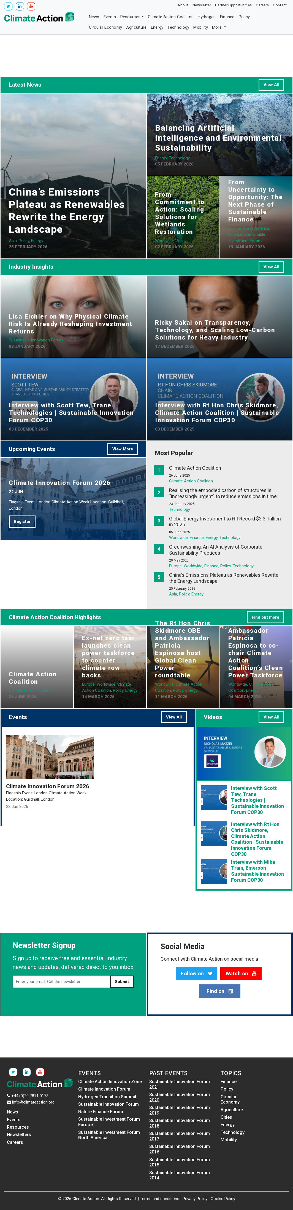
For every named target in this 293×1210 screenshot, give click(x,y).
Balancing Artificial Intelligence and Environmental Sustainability (218, 138)
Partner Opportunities (233, 5)
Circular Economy (105, 27)
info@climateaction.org (33, 1102)
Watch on (241, 974)
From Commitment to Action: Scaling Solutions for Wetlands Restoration (180, 213)
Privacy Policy (195, 1198)
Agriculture (136, 27)
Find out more (265, 617)
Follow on (197, 974)
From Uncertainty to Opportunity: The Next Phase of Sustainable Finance (255, 200)
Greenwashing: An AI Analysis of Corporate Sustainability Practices (215, 550)
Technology (178, 27)
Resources (130, 16)
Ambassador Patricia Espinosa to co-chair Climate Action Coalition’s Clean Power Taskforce (255, 653)
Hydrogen (207, 16)
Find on (220, 991)
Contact (280, 5)
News (94, 16)
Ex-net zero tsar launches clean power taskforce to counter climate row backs (108, 656)
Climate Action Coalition (171, 16)
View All (271, 84)
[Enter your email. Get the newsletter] (61, 982)
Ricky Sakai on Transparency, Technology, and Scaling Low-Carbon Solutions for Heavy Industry (215, 330)
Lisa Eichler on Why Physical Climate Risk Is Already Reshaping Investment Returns (70, 324)
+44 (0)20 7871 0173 (29, 1095)
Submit (122, 981)
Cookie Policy (223, 1198)
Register (22, 521)
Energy (157, 27)
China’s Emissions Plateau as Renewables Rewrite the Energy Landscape (67, 210)
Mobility (200, 27)
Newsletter (201, 5)
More (217, 27)
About (183, 5)
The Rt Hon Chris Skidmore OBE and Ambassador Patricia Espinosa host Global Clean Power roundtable (182, 649)
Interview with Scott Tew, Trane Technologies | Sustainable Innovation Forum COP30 (71, 413)
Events (110, 16)
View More (122, 449)
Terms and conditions (159, 1198)
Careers (262, 5)
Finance (227, 16)
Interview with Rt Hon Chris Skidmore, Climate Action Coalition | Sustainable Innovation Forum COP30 (217, 413)
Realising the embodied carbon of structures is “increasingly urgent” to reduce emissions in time (223, 493)
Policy (244, 16)
